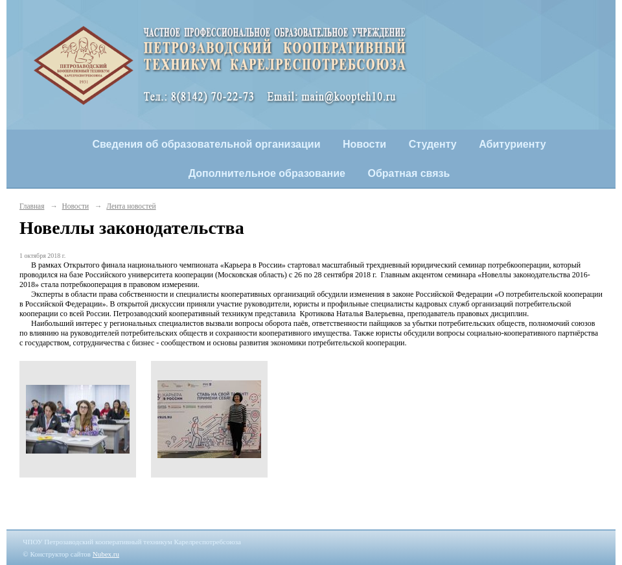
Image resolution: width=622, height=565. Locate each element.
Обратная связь (409, 173)
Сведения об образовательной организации (206, 144)
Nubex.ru (106, 554)
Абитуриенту (512, 144)
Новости (364, 144)
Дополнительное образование (267, 173)
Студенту (433, 144)
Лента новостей (131, 206)
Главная (31, 206)
